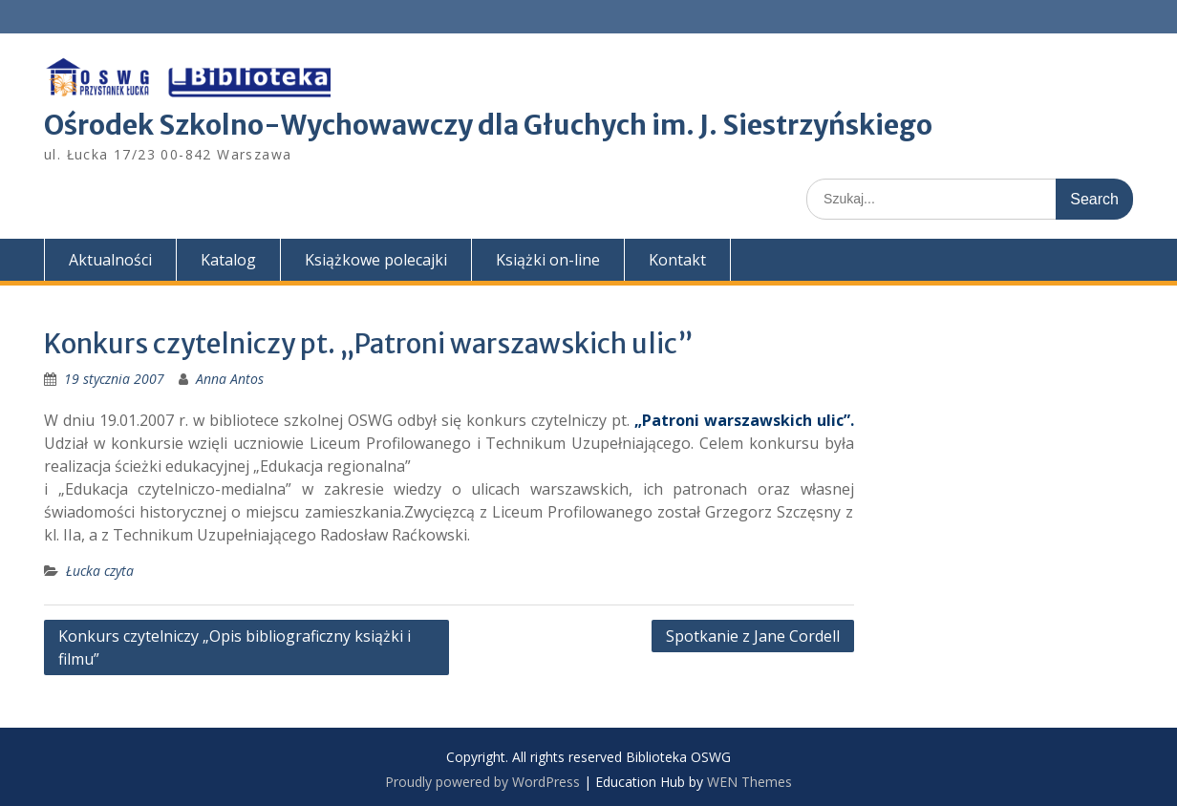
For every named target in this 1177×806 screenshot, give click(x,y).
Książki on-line (548, 259)
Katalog (228, 259)
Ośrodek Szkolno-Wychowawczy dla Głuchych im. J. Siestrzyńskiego (488, 125)
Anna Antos (230, 379)
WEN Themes (749, 782)
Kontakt (677, 259)
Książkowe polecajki (376, 259)
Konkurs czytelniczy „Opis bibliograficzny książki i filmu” (234, 647)
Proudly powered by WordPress (482, 782)
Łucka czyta (100, 571)
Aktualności (110, 259)
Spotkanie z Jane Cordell (753, 636)
